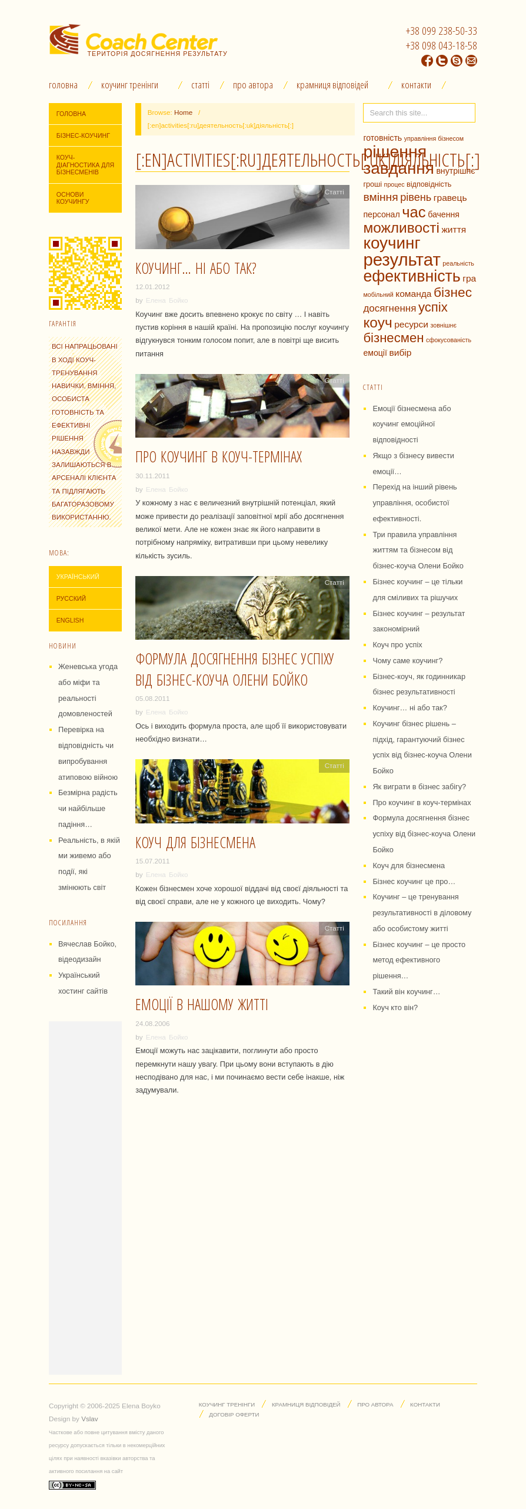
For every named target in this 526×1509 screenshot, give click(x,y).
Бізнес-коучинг (83, 135)
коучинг (391, 243)
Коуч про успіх (397, 644)
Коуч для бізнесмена (195, 842)
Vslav (89, 1418)
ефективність (411, 276)
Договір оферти (234, 1414)
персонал (381, 214)
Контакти (416, 85)
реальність (458, 263)
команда (413, 294)
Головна (63, 85)
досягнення (389, 308)
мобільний (378, 294)
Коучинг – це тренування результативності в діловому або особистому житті (421, 912)
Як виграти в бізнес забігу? (419, 786)
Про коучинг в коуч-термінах (218, 456)
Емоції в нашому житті (201, 1004)
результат (401, 259)
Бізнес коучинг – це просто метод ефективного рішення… (418, 960)
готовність (382, 138)
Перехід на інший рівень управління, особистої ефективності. (414, 502)
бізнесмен (393, 337)
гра (469, 278)
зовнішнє (443, 325)
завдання (398, 168)
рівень (415, 197)
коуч (377, 322)
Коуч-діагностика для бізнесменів (85, 165)
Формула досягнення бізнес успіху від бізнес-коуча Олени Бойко (234, 669)
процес (394, 184)
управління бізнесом (434, 138)
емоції (375, 353)
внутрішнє (455, 171)
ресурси (411, 324)
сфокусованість (448, 339)
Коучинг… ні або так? (196, 268)
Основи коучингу (72, 198)
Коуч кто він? (395, 1007)
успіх (433, 307)
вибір (400, 353)
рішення (395, 151)
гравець (450, 198)
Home (183, 112)
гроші (372, 184)
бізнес (453, 292)
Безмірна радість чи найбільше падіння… (88, 808)
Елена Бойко (167, 300)
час (413, 212)
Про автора (253, 85)
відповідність (429, 184)
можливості (401, 228)
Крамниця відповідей (332, 85)
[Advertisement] (85, 1198)
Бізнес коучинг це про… (413, 881)
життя (453, 229)
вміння (380, 197)
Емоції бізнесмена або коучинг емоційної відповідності (411, 424)
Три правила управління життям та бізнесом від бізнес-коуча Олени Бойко (417, 550)
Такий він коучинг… (406, 991)
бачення (444, 214)
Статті (200, 85)
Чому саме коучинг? (407, 660)
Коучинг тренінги (129, 85)
